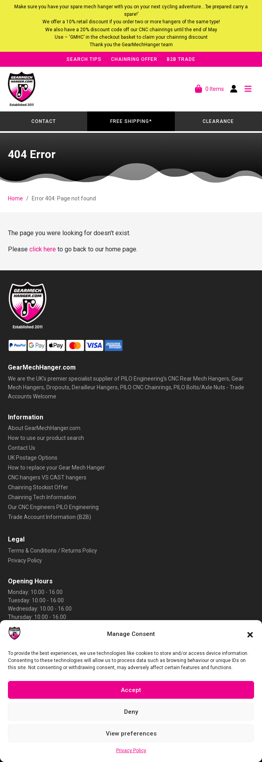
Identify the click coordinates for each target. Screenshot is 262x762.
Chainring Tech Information (42, 497)
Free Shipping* (131, 121)
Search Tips (84, 59)
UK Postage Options (32, 458)
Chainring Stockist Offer (38, 487)
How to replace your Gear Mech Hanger (56, 467)
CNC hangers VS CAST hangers (47, 477)
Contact (43, 121)
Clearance (218, 121)
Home (15, 198)
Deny (131, 711)
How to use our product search (46, 438)
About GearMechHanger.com (44, 428)
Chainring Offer (134, 59)
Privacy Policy (131, 750)
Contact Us (21, 448)
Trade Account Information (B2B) (49, 517)
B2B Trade (181, 59)
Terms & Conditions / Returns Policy (52, 550)
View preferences (131, 733)
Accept (131, 690)
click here (42, 249)
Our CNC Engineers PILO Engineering (53, 507)
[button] (250, 634)
